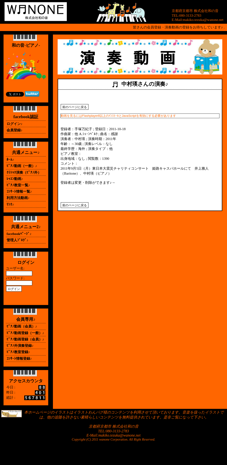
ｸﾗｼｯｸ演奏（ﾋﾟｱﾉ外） (24, 172)
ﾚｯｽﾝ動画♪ (15, 179)
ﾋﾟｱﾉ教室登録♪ (18, 352)
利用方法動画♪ (18, 198)
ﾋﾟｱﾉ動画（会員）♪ (22, 326)
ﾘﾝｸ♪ (10, 204)
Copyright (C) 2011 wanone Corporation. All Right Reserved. (113, 439)
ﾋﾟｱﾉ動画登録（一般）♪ (25, 333)
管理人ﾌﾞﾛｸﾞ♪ (17, 240)
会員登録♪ (15, 130)
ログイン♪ (15, 124)
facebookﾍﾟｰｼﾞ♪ (19, 234)
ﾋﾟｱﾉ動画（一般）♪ (22, 166)
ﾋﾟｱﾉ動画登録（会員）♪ (25, 339)
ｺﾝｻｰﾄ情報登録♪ (19, 358)
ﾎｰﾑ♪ (10, 159)
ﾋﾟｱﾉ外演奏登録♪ (20, 346)
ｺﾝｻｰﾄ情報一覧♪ (19, 191)
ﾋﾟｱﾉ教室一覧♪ (18, 185)
